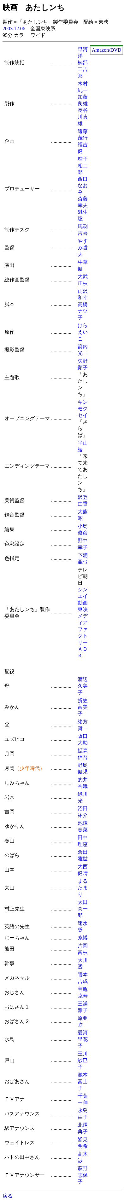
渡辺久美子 (83, 686)
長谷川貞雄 (83, 116)
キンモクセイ (83, 408)
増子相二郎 (83, 165)
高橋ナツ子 (83, 311)
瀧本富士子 (83, 1081)
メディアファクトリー (83, 629)
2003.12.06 (14, 28)
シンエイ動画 (83, 596)
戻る (8, 1196)
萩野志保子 (83, 1175)
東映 (83, 609)
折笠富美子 (83, 707)
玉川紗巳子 (83, 1060)
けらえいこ (83, 332)
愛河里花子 (83, 1039)
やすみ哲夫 (83, 247)
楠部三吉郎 (83, 69)
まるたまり (83, 887)
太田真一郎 (83, 908)
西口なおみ (83, 185)
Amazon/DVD (106, 50)
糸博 (83, 937)
